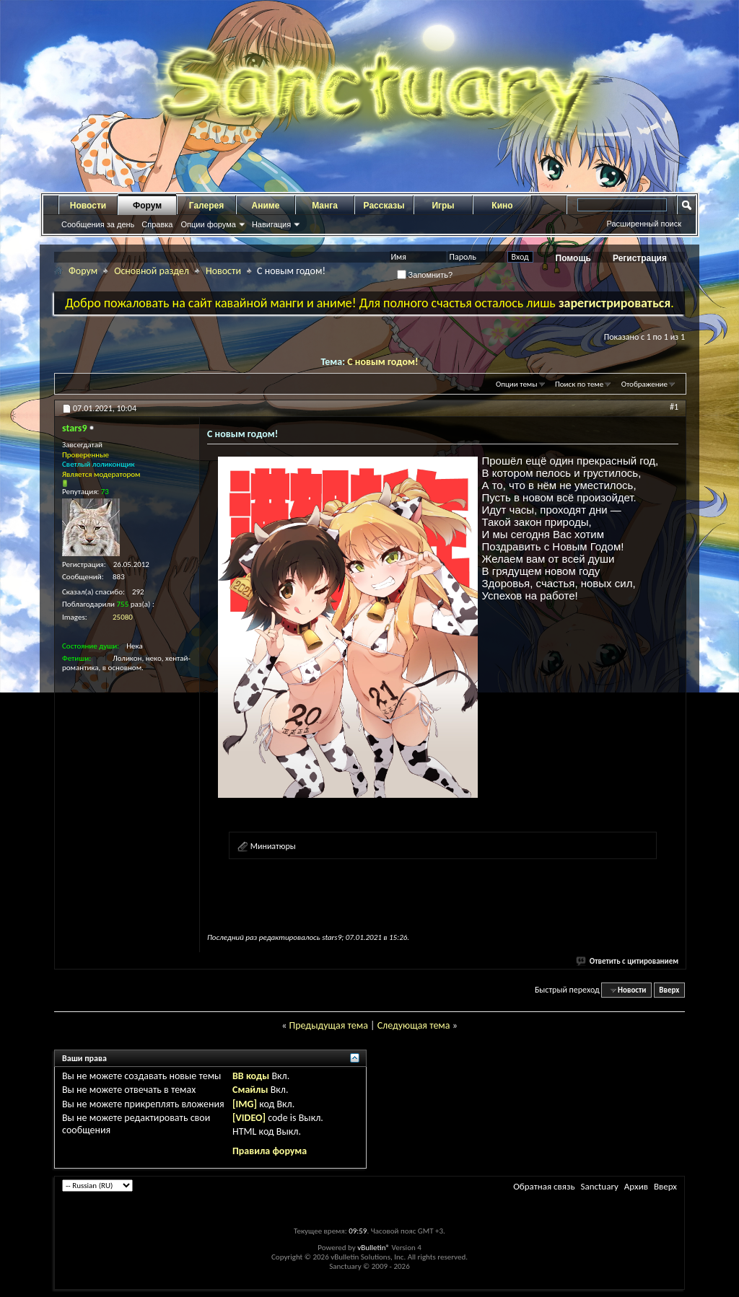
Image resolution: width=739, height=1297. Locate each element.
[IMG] (244, 1104)
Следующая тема (413, 1025)
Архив (636, 1186)
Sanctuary (599, 1186)
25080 (123, 617)
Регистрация (640, 258)
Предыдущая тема (328, 1025)
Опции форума (207, 224)
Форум (147, 206)
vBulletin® (373, 1247)
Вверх (669, 990)
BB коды (250, 1076)
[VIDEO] (249, 1118)
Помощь (573, 258)
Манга (325, 206)
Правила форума (269, 1151)
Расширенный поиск (643, 223)
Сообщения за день (97, 224)
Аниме (266, 206)
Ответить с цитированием (627, 961)
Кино (501, 206)
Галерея (206, 206)
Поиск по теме (579, 384)
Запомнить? (425, 275)
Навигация (271, 224)
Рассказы (384, 206)
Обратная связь (543, 1186)
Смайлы (250, 1089)
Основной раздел (151, 271)
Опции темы (517, 384)
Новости (88, 206)
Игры (443, 206)
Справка (156, 224)
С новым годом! (382, 362)
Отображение (644, 384)
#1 (674, 407)
